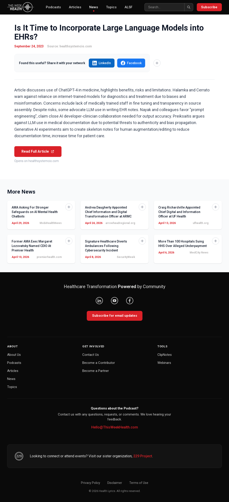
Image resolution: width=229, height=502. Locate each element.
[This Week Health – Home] (20, 7)
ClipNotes (164, 355)
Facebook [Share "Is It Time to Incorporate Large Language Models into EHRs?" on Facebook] (131, 63)
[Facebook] (130, 301)
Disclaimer (114, 483)
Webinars (164, 363)
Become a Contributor (98, 363)
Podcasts (53, 7)
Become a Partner (95, 371)
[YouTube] (114, 301)
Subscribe (209, 7)
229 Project (142, 456)
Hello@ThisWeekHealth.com (114, 427)
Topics (111, 7)
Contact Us (90, 355)
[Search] (168, 7)
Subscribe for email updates (114, 316)
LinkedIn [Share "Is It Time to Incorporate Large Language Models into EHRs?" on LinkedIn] (101, 63)
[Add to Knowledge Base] (157, 63)
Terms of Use (138, 483)
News (93, 8)
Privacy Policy (90, 483)
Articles (75, 7)
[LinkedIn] (99, 301)
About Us (14, 355)
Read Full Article (37, 151)
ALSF (128, 7)
